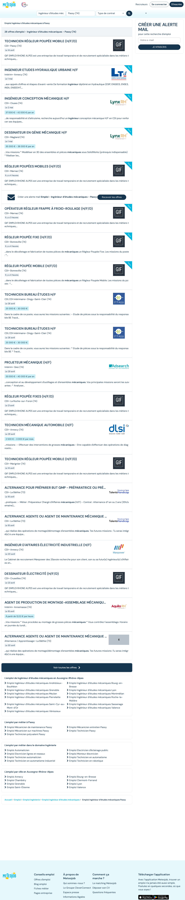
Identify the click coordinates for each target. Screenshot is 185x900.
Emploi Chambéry (16, 780)
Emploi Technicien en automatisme (88, 757)
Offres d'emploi (42, 879)
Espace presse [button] (71, 892)
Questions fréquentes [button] (104, 892)
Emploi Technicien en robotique (86, 760)
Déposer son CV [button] (101, 887)
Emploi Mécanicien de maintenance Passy (29, 727)
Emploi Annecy (15, 776)
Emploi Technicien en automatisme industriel (31, 760)
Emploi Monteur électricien (83, 753)
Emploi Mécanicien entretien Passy (88, 727)
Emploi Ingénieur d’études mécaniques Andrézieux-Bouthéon (34, 685)
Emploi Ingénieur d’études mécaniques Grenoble (33, 690)
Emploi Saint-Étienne (18, 787)
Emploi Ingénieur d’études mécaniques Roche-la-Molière (96, 699)
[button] (9, 875)
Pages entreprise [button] (43, 893)
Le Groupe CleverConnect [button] (77, 887)
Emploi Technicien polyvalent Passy (26, 734)
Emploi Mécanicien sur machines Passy (28, 730)
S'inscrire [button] (176, 4)
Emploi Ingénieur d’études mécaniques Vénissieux (34, 711)
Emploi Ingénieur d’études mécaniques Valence (94, 707)
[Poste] (51, 13)
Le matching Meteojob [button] (104, 883)
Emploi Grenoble (16, 783)
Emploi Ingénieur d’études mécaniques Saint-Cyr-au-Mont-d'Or (36, 706)
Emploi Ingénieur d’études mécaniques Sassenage (96, 704)
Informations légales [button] (74, 896)
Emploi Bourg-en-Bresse (82, 776)
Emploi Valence (77, 787)
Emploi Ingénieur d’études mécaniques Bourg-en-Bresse (96, 685)
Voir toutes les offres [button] (66, 667)
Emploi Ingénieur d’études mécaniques (61, 799)
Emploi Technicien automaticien (24, 757)
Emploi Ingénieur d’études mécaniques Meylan (32, 693)
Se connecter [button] (159, 4)
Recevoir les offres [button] (112, 197)
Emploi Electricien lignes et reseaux (26, 753)
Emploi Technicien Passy (82, 730)
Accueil (8, 799)
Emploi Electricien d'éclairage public (88, 750)
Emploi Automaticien (18, 750)
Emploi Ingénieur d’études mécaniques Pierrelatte (33, 697)
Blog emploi (40, 884)
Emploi (17, 799)
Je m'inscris (159, 47)
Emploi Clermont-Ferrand (83, 780)
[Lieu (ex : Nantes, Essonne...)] (80, 13)
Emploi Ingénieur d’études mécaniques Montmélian (96, 693)
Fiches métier (41, 888)
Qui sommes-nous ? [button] (74, 883)
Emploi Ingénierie (31, 799)
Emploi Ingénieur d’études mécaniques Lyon (92, 690)
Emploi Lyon (75, 783)
